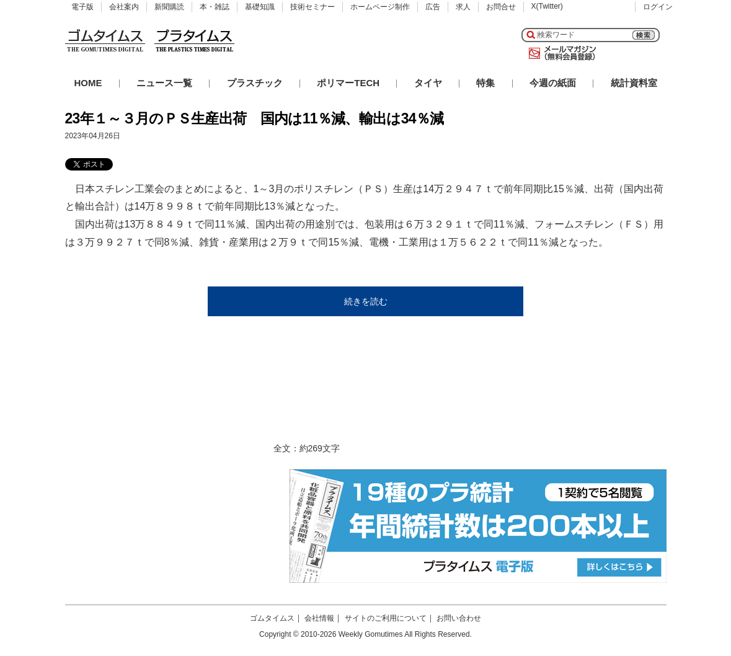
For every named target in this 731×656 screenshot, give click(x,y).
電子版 (82, 6)
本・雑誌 (214, 6)
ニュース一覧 (164, 83)
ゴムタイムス (272, 618)
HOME (88, 83)
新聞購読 (169, 6)
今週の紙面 (552, 83)
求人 (463, 6)
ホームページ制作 (380, 6)
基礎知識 (260, 6)
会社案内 (124, 6)
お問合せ (501, 6)
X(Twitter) (547, 6)
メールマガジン (560, 53)
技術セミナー (312, 6)
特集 (485, 83)
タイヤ (428, 83)
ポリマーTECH (348, 83)
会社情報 (319, 618)
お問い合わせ (458, 618)
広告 (432, 6)
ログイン (658, 6)
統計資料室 (634, 83)
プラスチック (255, 83)
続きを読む (366, 301)
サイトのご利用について (386, 618)
